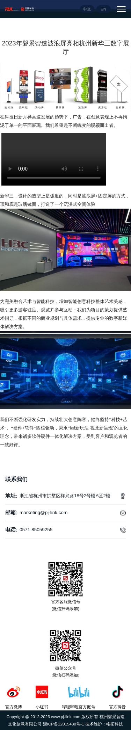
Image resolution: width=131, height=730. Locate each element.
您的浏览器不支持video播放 (53, 159)
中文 (87, 9)
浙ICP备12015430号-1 (64, 724)
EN (103, 9)
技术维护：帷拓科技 (104, 724)
